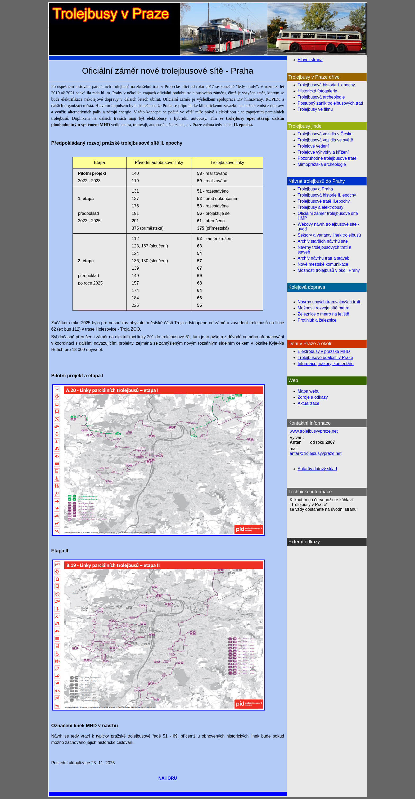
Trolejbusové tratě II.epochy (324, 201)
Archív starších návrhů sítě (323, 241)
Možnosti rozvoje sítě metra (324, 308)
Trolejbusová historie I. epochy (326, 85)
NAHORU (167, 778)
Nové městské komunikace (323, 264)
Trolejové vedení (313, 146)
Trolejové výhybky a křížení (323, 152)
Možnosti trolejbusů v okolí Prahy (329, 270)
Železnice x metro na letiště (323, 314)
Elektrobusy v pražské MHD (324, 351)
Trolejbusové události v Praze (325, 357)
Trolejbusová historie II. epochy (327, 195)
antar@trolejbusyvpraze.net (316, 453)
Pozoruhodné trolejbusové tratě (327, 158)
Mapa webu (309, 391)
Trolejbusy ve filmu (315, 109)
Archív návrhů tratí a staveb (324, 258)
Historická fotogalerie (317, 91)
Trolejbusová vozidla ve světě (325, 140)
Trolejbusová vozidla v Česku (325, 134)
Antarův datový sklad (317, 469)
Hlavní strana (310, 59)
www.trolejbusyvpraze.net (314, 431)
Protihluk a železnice (317, 320)
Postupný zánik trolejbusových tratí (330, 103)
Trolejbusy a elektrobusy (321, 207)
